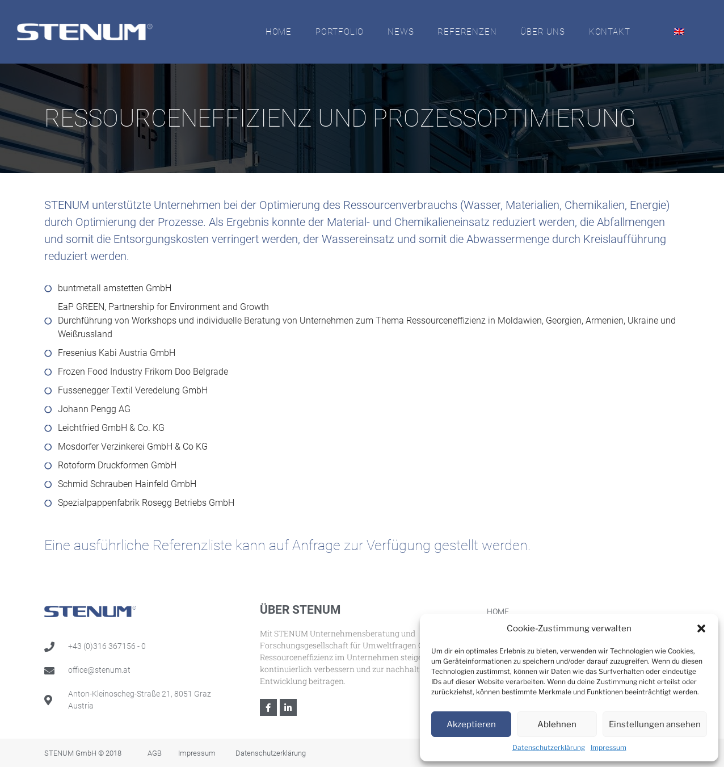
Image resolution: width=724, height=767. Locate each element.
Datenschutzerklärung (548, 747)
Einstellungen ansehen (655, 724)
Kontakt (609, 32)
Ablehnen (556, 724)
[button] (701, 628)
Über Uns (542, 32)
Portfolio (339, 32)
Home (279, 32)
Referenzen (466, 32)
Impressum (608, 747)
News (401, 32)
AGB (155, 753)
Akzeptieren (471, 724)
